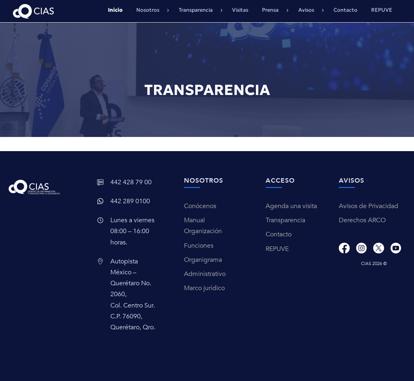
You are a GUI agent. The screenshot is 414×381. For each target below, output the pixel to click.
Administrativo (205, 273)
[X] (378, 247)
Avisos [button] (306, 9)
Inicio (115, 9)
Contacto (345, 9)
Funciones (198, 245)
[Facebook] (344, 247)
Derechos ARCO (362, 220)
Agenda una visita (291, 206)
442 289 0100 (130, 201)
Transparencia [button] (196, 9)
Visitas (240, 9)
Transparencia (285, 220)
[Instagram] (361, 247)
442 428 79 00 (131, 182)
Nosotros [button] (148, 9)
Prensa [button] (271, 9)
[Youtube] (396, 247)
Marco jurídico (204, 288)
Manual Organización (203, 226)
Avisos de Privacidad (368, 206)
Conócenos (200, 206)
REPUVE (381, 9)
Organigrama (203, 259)
